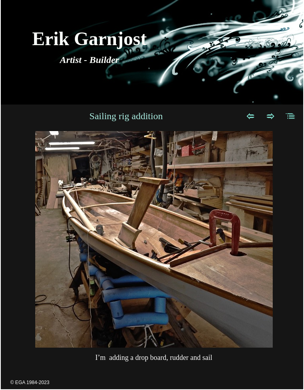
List (290, 116)
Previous (250, 116)
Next (270, 116)
